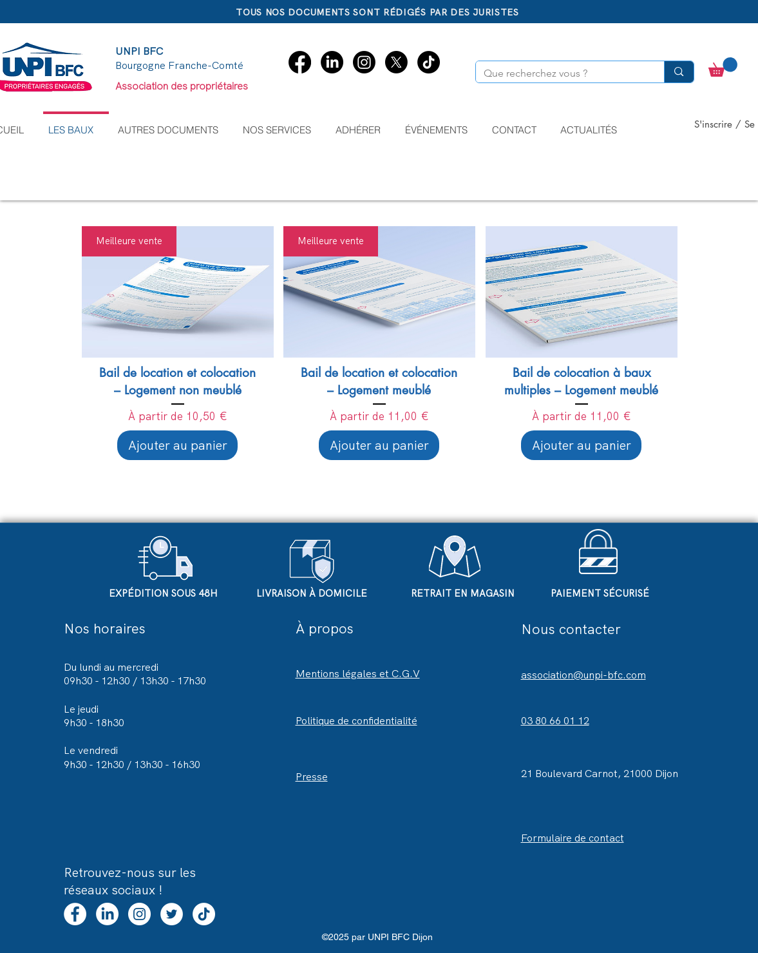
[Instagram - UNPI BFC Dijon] (139, 914)
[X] (396, 62)
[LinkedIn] (332, 62)
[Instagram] (364, 62)
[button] (282, 124)
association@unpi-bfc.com (583, 675)
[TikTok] (428, 62)
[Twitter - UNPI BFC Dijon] (171, 914)
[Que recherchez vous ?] (561, 73)
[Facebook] (300, 62)
